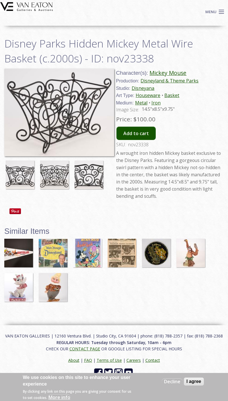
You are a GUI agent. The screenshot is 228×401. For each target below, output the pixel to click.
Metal (141, 103)
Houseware (148, 95)
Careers (133, 360)
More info (59, 397)
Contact (152, 360)
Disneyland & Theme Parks (169, 81)
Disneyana (143, 88)
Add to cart (136, 133)
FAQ (88, 360)
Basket (171, 95)
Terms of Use (109, 360)
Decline (172, 381)
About (73, 360)
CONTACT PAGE (84, 348)
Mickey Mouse (167, 73)
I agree (193, 381)
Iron (156, 103)
